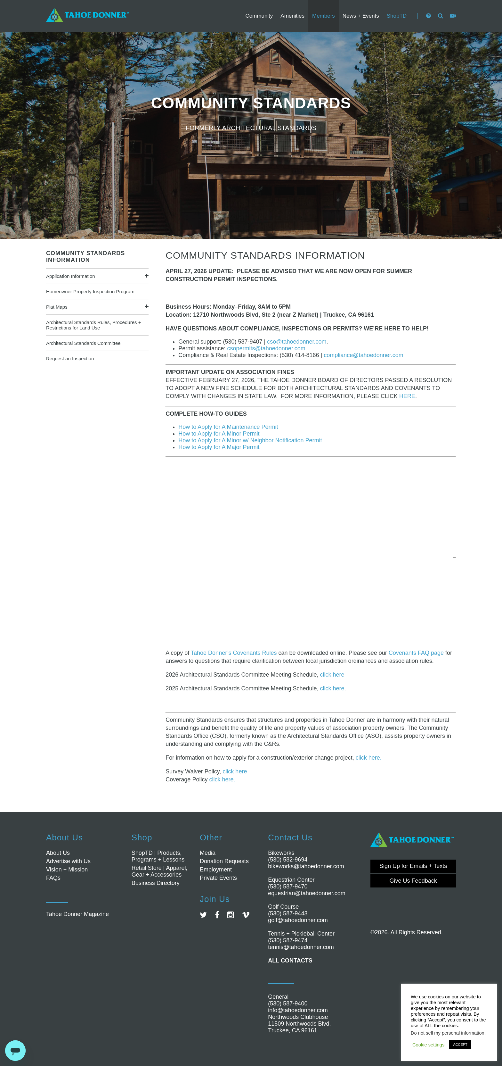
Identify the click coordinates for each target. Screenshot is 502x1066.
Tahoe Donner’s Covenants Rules (234, 653)
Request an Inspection (70, 358)
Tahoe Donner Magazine (77, 914)
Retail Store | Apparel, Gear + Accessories (160, 871)
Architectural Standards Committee (83, 343)
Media (207, 853)
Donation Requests (224, 861)
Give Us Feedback (413, 881)
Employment (216, 869)
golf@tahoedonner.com (298, 920)
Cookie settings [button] (428, 1044)
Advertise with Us (68, 861)
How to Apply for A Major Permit (218, 447)
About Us (58, 853)
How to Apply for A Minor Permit (218, 433)
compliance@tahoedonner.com (363, 355)
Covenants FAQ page (416, 653)
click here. (369, 757)
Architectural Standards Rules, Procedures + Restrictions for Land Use (93, 325)
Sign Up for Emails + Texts (413, 866)
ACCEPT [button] (460, 1044)
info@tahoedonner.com (298, 1010)
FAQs (53, 878)
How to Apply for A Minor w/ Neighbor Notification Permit (250, 440)
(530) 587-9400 (287, 1003)
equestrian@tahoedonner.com (306, 893)
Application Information (70, 276)
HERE (407, 396)
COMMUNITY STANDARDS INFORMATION (85, 256)
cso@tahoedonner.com (296, 341)
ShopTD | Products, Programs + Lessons (158, 856)
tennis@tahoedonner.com (301, 947)
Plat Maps (57, 307)
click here (332, 674)
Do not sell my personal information (447, 1033)
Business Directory (156, 883)
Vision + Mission (67, 869)
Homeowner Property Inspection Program (90, 291)
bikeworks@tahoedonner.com (306, 866)
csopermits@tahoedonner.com (266, 348)
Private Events (218, 878)
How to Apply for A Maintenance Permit (228, 427)
